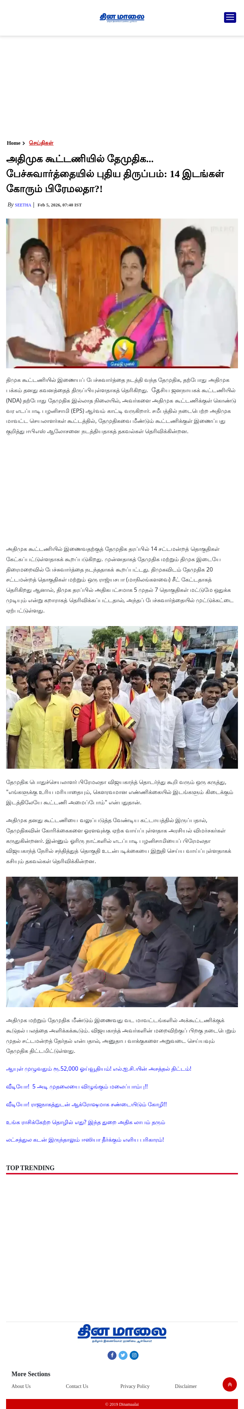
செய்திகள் (41, 143)
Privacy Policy (135, 1386)
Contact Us (77, 1386)
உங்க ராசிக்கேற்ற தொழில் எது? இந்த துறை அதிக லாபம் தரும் (85, 1122)
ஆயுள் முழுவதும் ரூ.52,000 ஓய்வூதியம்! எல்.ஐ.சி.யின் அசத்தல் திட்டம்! (98, 1068)
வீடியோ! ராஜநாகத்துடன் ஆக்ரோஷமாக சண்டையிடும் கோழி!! (86, 1104)
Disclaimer (186, 1386)
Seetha (23, 205)
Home (13, 143)
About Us (21, 1386)
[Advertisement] (121, 85)
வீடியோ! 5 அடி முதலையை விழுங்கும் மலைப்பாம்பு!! (77, 1086)
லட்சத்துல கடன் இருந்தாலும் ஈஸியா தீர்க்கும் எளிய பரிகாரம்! (85, 1139)
